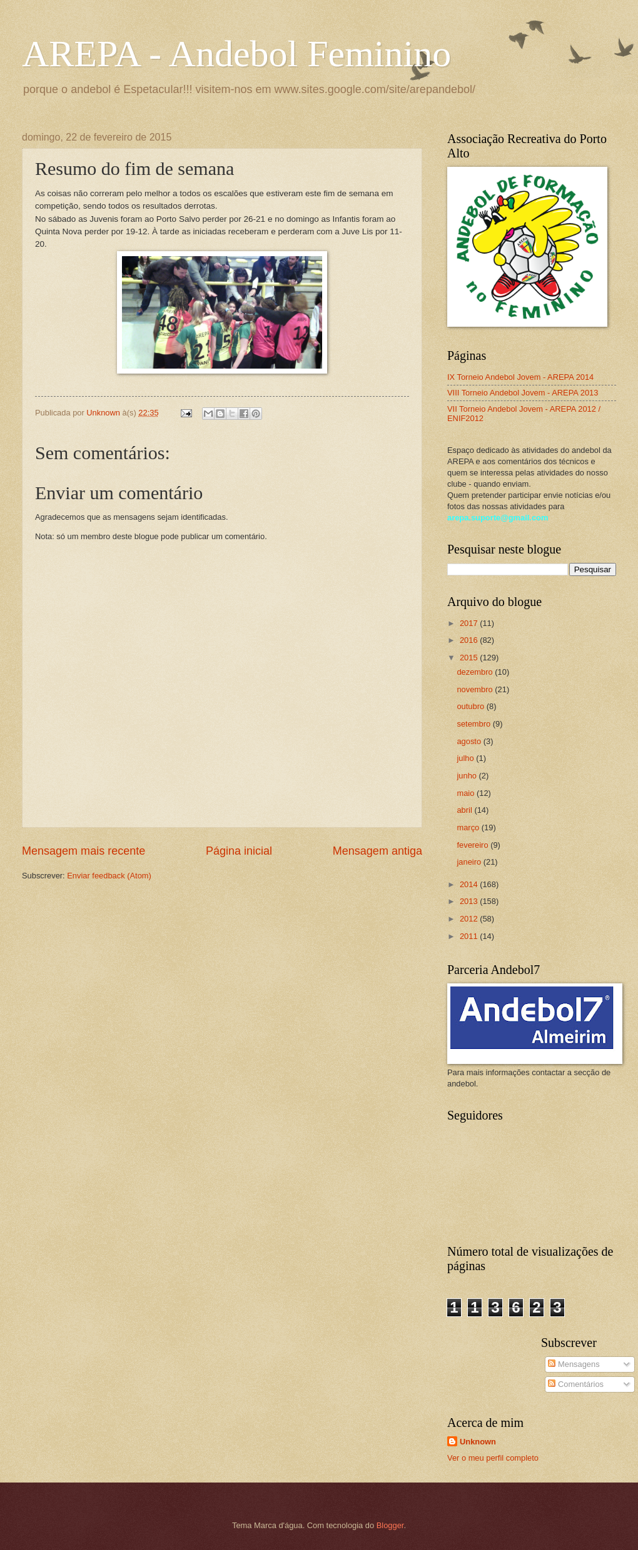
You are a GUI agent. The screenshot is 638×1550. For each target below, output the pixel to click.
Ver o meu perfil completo (493, 1458)
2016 (470, 640)
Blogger (390, 1525)
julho (466, 758)
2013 (470, 901)
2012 (470, 918)
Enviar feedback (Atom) (109, 875)
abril (465, 810)
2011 (470, 936)
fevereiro (473, 845)
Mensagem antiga (377, 851)
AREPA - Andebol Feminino (236, 53)
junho (467, 775)
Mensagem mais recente (83, 851)
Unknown (478, 1441)
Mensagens (573, 1364)
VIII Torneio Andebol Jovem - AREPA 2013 (522, 392)
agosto (470, 741)
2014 (470, 884)
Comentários (576, 1384)
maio (466, 793)
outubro (471, 706)
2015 (470, 657)
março (469, 827)
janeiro (470, 862)
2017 (470, 623)
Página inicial (239, 851)
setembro (474, 723)
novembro (476, 689)
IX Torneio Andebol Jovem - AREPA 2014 (520, 377)
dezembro (476, 672)
